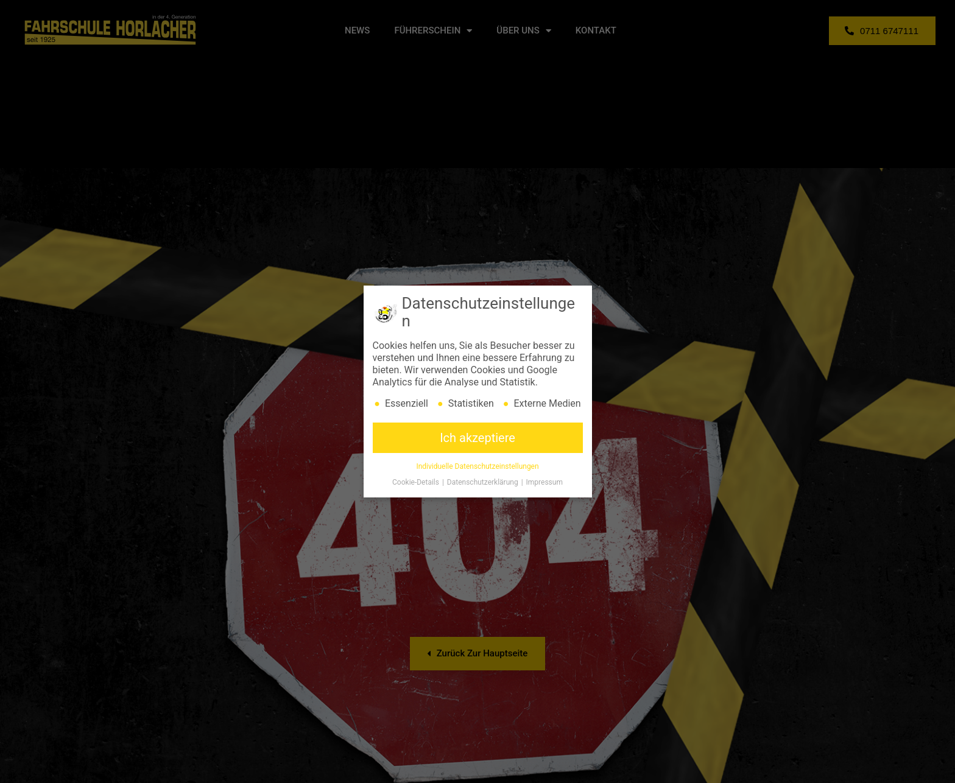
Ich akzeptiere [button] (477, 438)
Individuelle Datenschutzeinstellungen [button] (477, 467)
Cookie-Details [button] (416, 483)
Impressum (544, 483)
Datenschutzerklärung (483, 483)
